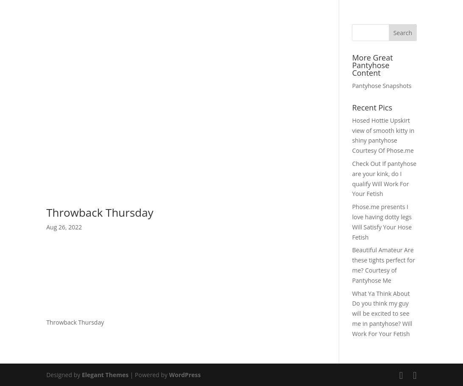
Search (402, 33)
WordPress (185, 375)
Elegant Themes (105, 375)
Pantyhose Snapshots (381, 86)
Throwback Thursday (99, 212)
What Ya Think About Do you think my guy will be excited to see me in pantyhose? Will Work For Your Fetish (382, 314)
